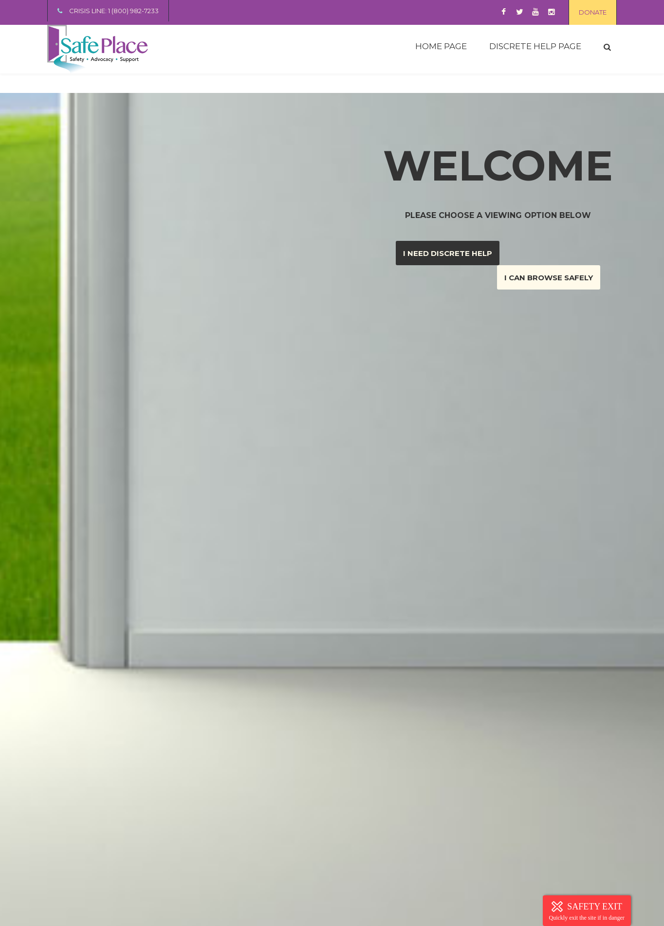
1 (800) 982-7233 (133, 11)
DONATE (593, 12)
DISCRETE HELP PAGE (535, 46)
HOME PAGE (441, 46)
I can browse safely (548, 277)
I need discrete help (447, 253)
